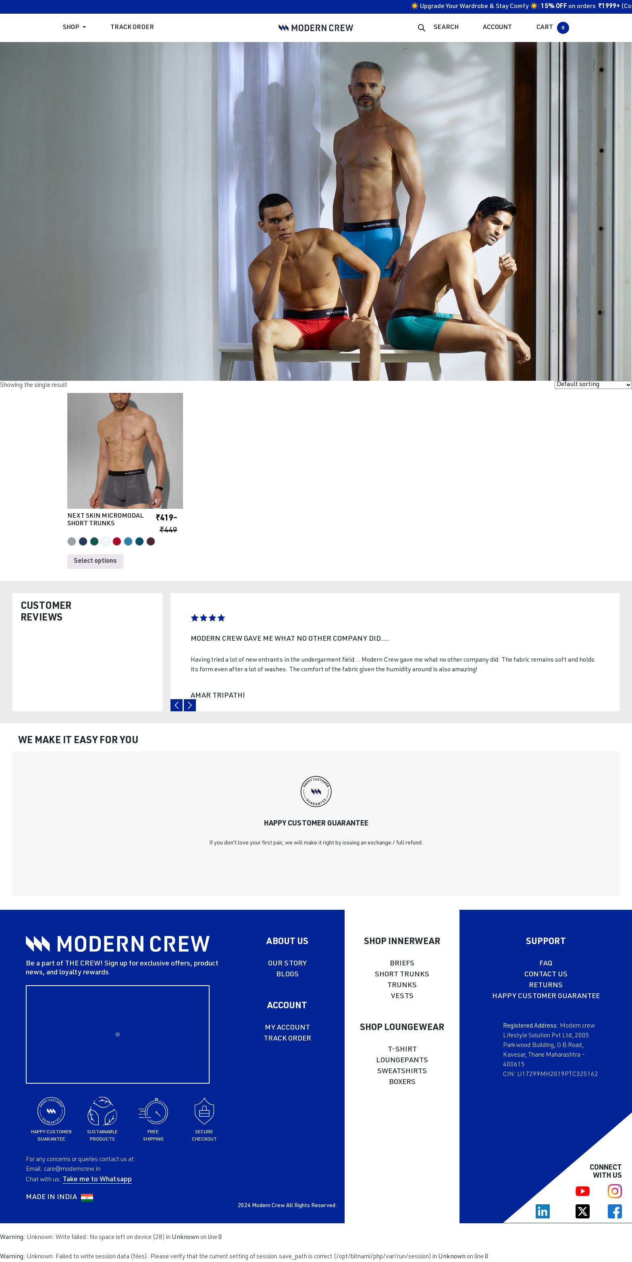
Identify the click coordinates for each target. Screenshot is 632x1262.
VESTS (402, 996)
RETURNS (546, 985)
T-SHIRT (402, 1049)
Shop (71, 28)
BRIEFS (402, 963)
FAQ (545, 963)
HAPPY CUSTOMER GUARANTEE (546, 996)
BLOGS (287, 974)
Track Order (132, 28)
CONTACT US (546, 974)
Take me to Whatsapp (97, 1179)
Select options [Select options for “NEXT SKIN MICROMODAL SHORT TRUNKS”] (95, 561)
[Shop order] (593, 385)
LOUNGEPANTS (402, 1060)
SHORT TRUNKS (402, 974)
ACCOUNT (497, 28)
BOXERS (402, 1082)
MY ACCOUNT (287, 1028)
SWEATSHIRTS (402, 1071)
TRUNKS (402, 985)
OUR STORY (287, 963)
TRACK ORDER (287, 1039)
